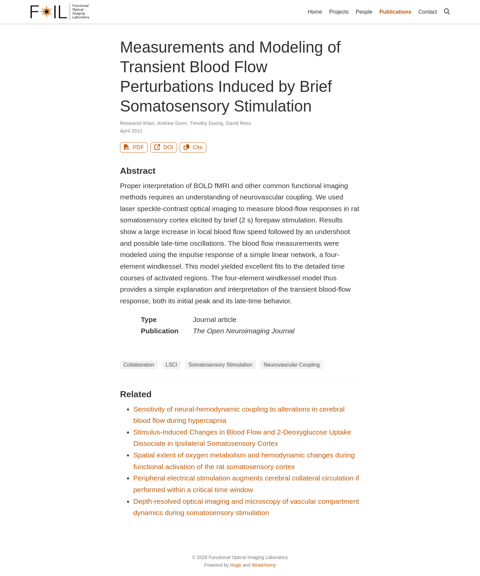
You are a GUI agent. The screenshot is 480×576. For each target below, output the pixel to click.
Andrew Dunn (172, 123)
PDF (134, 147)
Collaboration (138, 365)
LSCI (171, 365)
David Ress (238, 123)
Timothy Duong (206, 123)
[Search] (447, 12)
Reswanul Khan (137, 123)
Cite (193, 147)
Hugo (235, 565)
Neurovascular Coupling (292, 365)
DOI (163, 147)
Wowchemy (264, 565)
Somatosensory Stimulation (221, 365)
